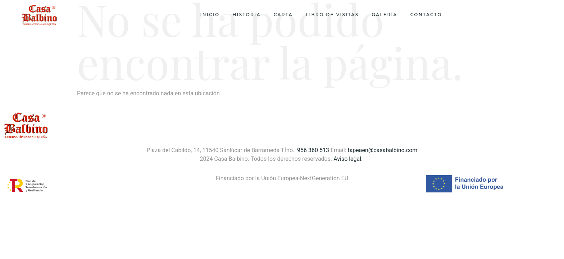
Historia (247, 14)
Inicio (210, 14)
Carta (283, 14)
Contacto (426, 14)
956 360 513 (313, 150)
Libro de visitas (332, 14)
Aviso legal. (348, 158)
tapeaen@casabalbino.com (382, 150)
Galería (384, 14)
